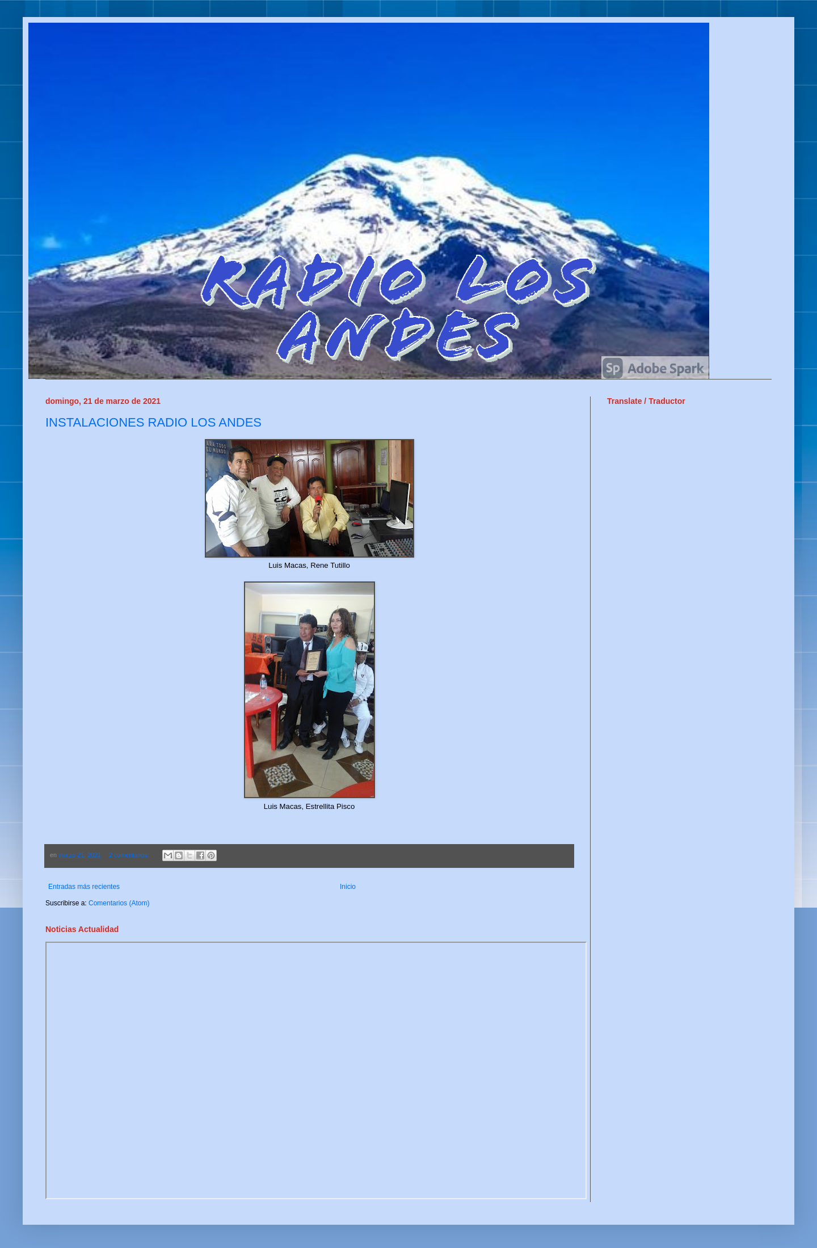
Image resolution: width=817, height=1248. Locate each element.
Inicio (348, 887)
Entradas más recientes (84, 887)
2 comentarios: (130, 854)
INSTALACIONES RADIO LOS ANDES (153, 422)
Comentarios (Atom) (119, 903)
